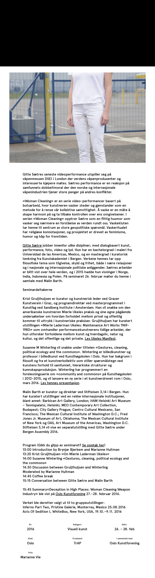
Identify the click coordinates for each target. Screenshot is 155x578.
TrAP (13, 3)
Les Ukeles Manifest (100, 338)
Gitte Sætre (32, 245)
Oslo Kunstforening (70, 494)
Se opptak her (93, 445)
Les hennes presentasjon (60, 383)
